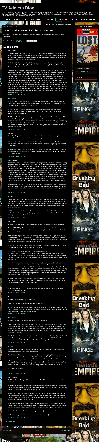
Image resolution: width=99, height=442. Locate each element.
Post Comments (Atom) (41, 436)
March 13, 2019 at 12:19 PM (16, 293)
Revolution (49, 19)
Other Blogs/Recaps (88, 19)
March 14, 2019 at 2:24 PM (16, 373)
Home (8, 19)
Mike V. (10, 50)
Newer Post (7, 431)
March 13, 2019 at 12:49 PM (16, 314)
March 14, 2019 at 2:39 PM (16, 417)
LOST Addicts (63, 19)
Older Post (66, 431)
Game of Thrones (20, 19)
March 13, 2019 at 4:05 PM (16, 342)
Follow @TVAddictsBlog (83, 71)
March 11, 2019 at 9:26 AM (16, 95)
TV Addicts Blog (18, 8)
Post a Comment (11, 421)
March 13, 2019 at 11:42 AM (16, 217)
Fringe (74, 19)
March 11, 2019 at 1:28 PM (16, 129)
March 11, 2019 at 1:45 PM (16, 156)
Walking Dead (36, 19)
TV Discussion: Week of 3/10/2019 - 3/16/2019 (28, 30)
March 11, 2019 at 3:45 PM (16, 192)
